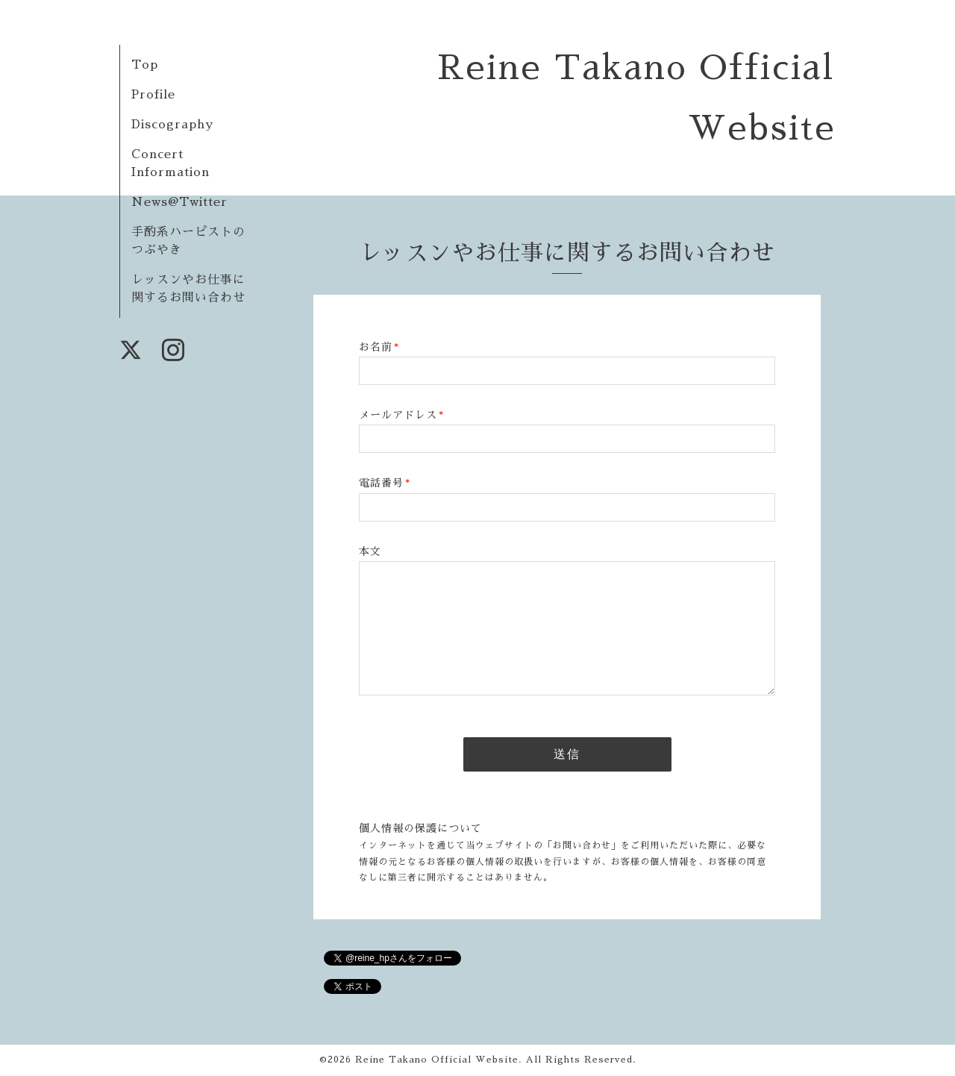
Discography (172, 125)
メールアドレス (401, 415)
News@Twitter (179, 202)
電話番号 (384, 483)
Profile (153, 95)
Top (144, 65)
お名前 (379, 347)
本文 (370, 551)
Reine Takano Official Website (437, 1059)
